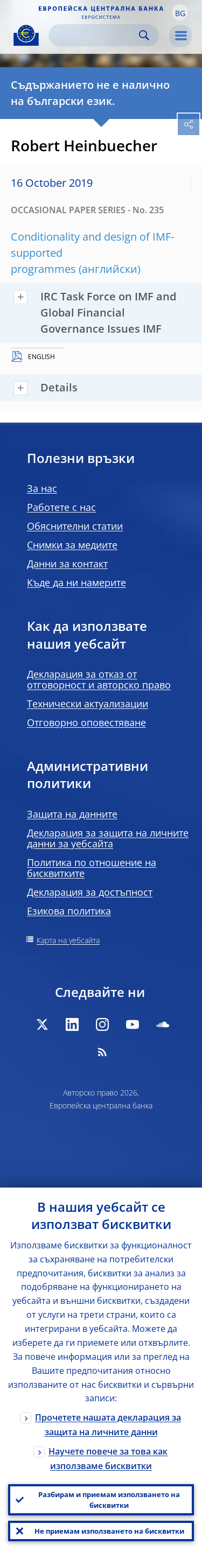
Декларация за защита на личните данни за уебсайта (108, 838)
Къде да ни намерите (76, 582)
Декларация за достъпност (89, 892)
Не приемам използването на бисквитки (109, 1531)
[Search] (95, 35)
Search (144, 35)
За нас (42, 488)
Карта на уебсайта (68, 940)
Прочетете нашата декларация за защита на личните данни (108, 1424)
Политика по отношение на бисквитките (91, 868)
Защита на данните (72, 813)
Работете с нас (61, 507)
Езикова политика (69, 910)
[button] (180, 12)
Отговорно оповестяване (86, 722)
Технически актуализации (87, 703)
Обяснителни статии (75, 525)
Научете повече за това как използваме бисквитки (108, 1458)
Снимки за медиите (72, 544)
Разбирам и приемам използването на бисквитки (109, 1500)
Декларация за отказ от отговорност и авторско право (99, 679)
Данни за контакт (67, 563)
